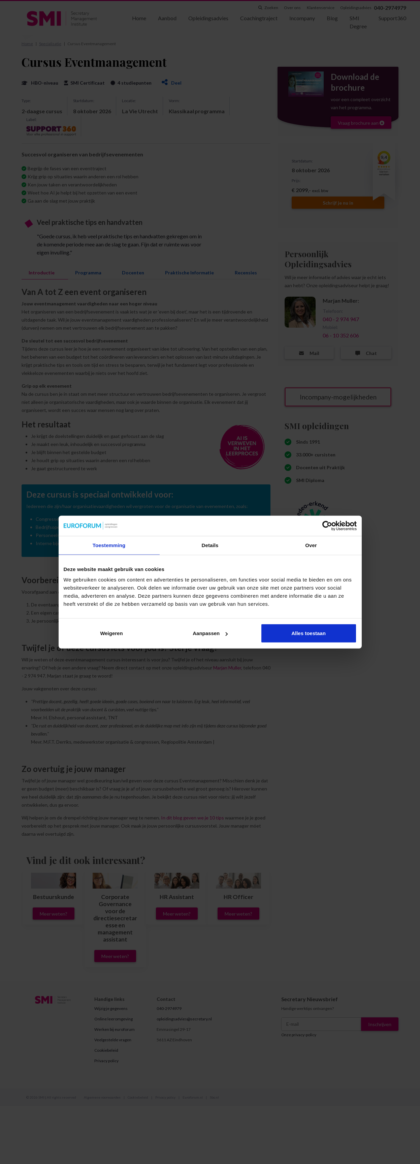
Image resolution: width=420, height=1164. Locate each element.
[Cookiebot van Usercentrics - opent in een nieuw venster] (327, 525)
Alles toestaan (308, 633)
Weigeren (111, 633)
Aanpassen (210, 633)
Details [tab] (210, 545)
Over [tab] (311, 545)
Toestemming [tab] (109, 545)
